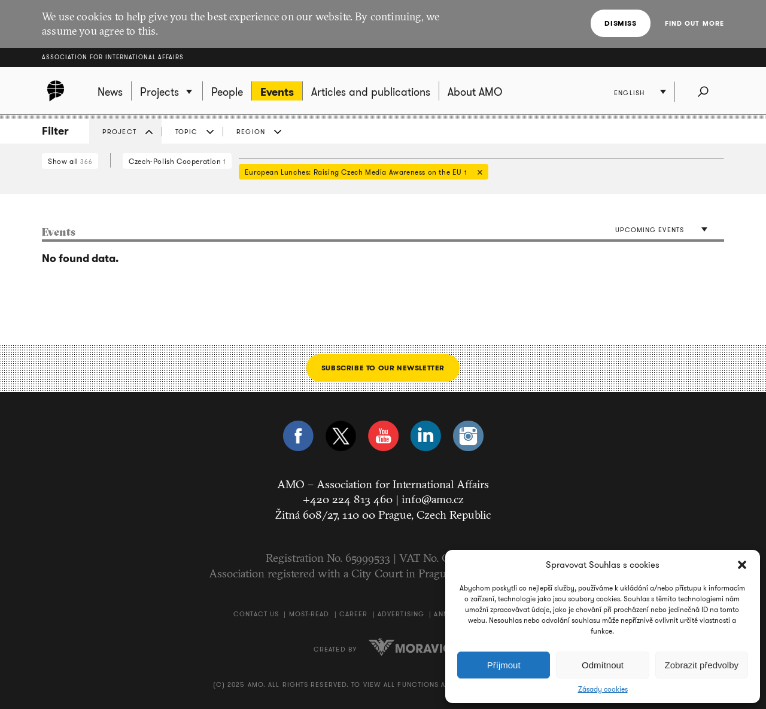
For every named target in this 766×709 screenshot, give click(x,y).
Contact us (256, 614)
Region (250, 131)
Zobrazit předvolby (701, 665)
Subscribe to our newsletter (383, 368)
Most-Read (309, 614)
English (629, 93)
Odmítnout (603, 665)
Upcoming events (650, 230)
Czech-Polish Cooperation (177, 161)
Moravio (410, 647)
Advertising (401, 614)
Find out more (694, 23)
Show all (70, 161)
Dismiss (620, 23)
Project (119, 131)
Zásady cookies (603, 689)
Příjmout (504, 665)
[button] (742, 565)
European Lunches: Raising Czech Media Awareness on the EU (360, 173)
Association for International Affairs (113, 57)
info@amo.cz (433, 499)
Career (353, 614)
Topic (186, 131)
